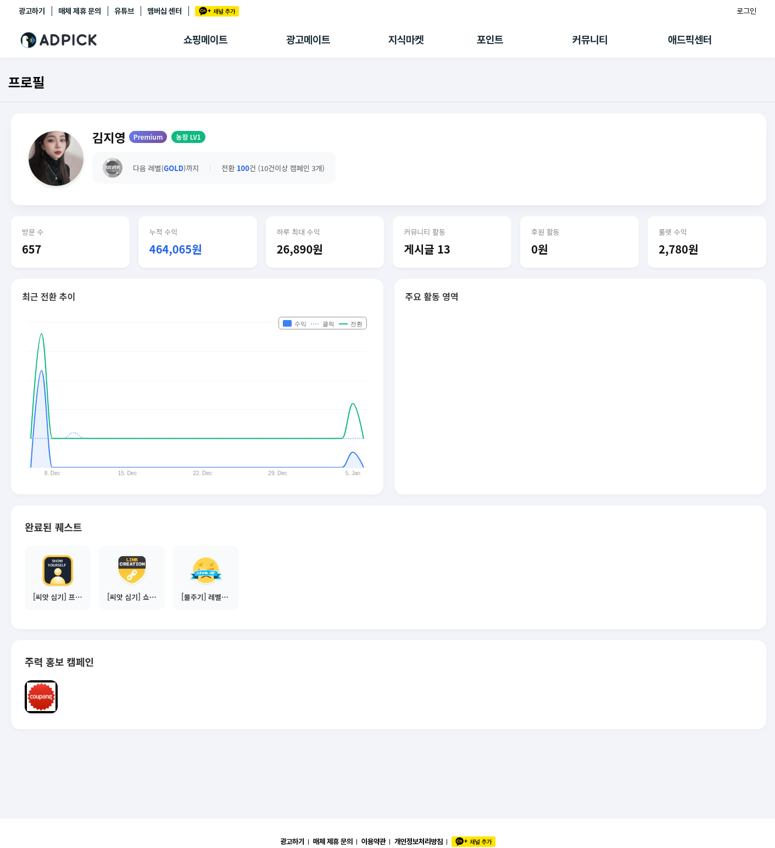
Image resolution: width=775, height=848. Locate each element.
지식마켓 (405, 40)
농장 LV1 (188, 136)
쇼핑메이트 (205, 40)
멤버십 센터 (164, 11)
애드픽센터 (690, 40)
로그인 (746, 11)
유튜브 (124, 11)
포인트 (490, 40)
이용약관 (373, 841)
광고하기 (32, 11)
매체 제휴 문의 (79, 11)
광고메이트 (308, 40)
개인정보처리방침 (418, 841)
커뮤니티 (589, 40)
